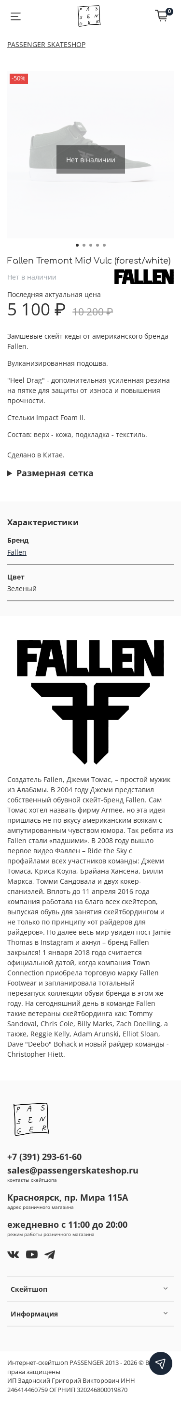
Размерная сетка (55, 473)
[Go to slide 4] (97, 245)
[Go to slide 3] (90, 245)
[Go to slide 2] (84, 245)
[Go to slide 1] (77, 245)
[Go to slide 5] (104, 245)
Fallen (17, 552)
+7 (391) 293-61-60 (44, 1156)
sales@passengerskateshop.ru (73, 1170)
